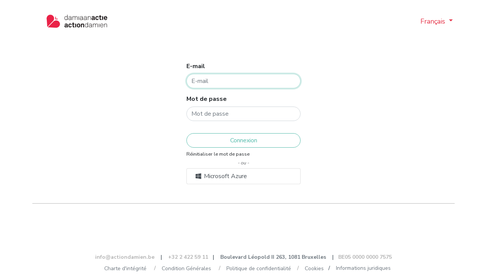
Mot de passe (206, 99)
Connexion (243, 140)
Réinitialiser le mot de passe (218, 154)
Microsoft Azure (220, 176)
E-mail (195, 66)
